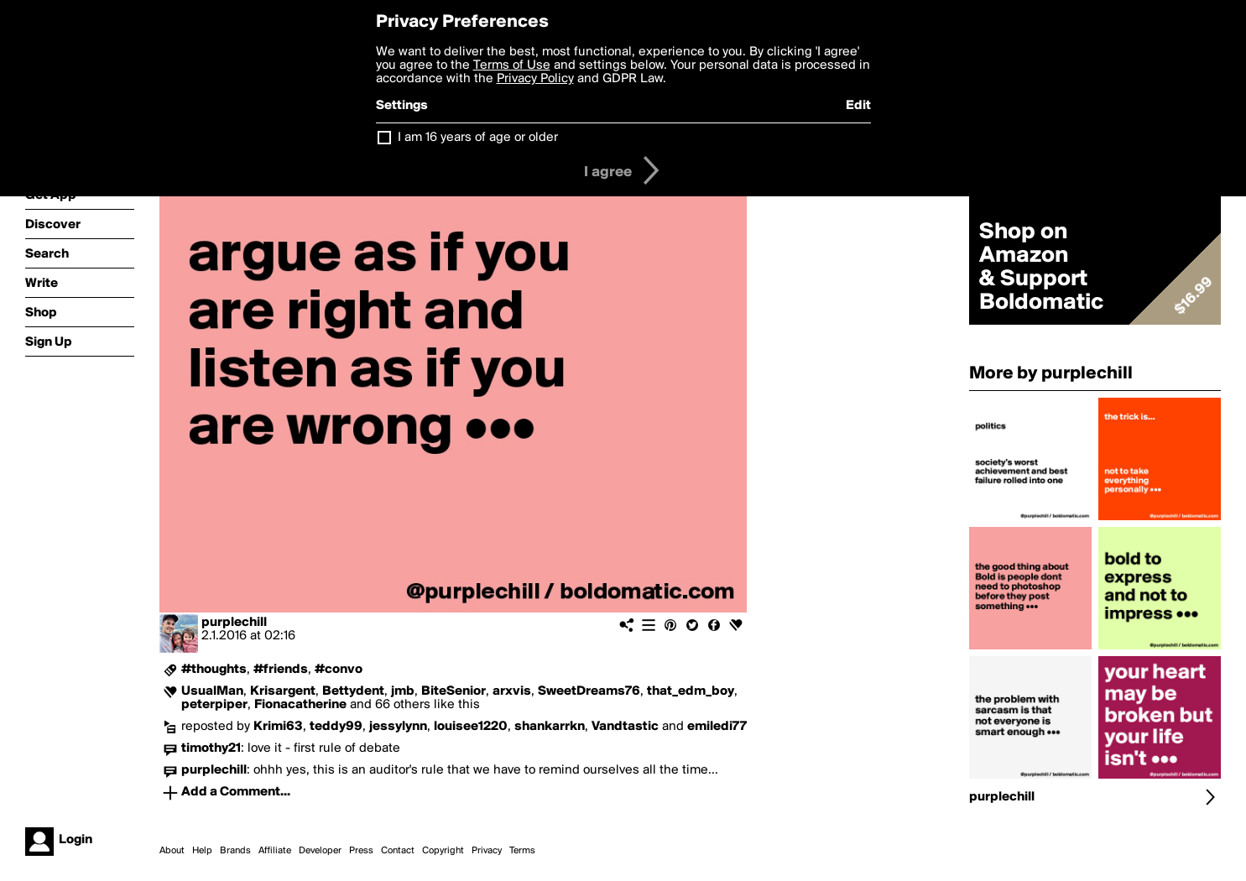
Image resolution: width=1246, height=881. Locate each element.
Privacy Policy (535, 79)
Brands (235, 851)
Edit (858, 105)
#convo (338, 669)
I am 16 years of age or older (478, 137)
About (172, 851)
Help (202, 851)
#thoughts (214, 669)
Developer (320, 851)
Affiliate (274, 851)
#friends (280, 669)
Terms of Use (511, 65)
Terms (522, 851)
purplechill (234, 622)
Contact (397, 851)
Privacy (487, 851)
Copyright (443, 851)
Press (361, 851)
